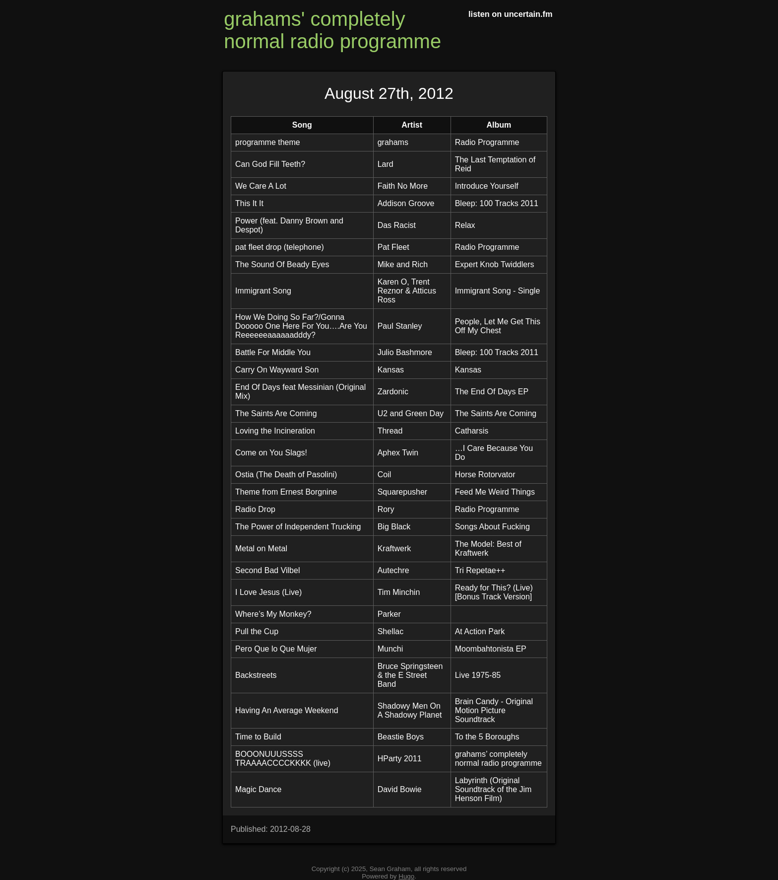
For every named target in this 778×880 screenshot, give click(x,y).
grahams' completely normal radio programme (332, 30)
